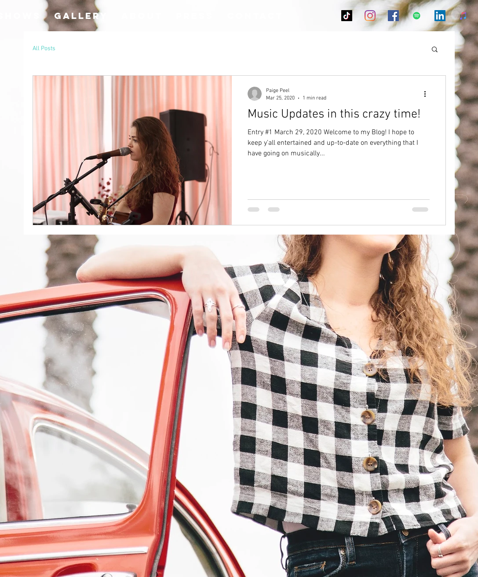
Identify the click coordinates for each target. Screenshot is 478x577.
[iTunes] (463, 15)
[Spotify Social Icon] (416, 15)
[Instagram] (370, 15)
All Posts (44, 48)
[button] (435, 50)
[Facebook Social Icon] (393, 15)
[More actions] (428, 93)
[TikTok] (346, 15)
